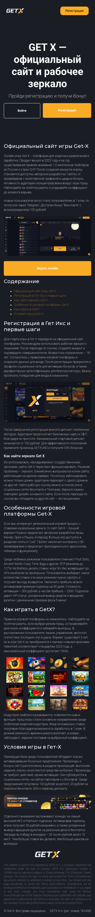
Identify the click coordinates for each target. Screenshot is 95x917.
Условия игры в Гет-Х (28, 314)
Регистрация (74, 11)
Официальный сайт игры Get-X (35, 291)
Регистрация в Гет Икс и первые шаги (40, 295)
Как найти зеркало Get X (30, 300)
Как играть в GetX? (27, 309)
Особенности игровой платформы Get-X (41, 305)
